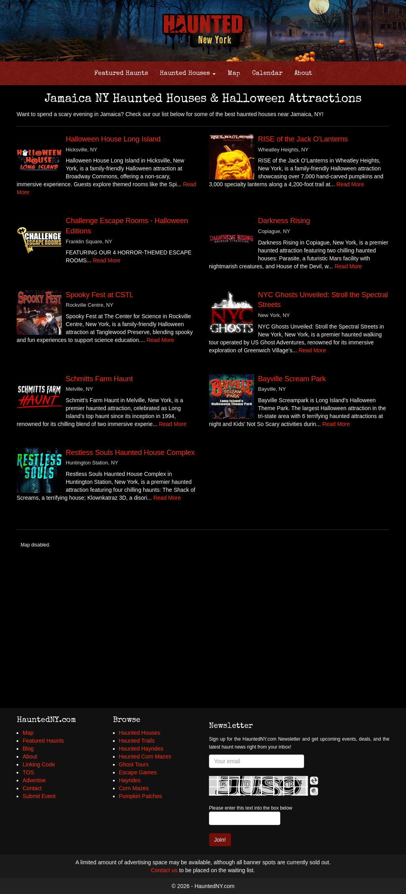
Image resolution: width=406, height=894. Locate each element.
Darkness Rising (284, 221)
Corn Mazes (134, 788)
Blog (28, 748)
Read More (350, 184)
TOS (28, 772)
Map (234, 74)
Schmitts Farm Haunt (99, 379)
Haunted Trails (137, 740)
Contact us (164, 870)
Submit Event (39, 796)
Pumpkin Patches (140, 796)
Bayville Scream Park (292, 379)
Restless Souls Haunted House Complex (130, 453)
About (303, 74)
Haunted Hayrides (141, 748)
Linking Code (39, 764)
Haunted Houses (188, 74)
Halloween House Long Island (113, 139)
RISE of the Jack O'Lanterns (303, 139)
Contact (32, 788)
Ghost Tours (134, 764)
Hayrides (130, 780)
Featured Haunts (121, 74)
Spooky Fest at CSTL (100, 295)
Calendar (267, 74)
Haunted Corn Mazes (145, 756)
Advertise (34, 780)
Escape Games (138, 772)
